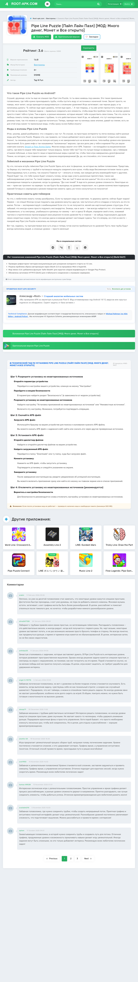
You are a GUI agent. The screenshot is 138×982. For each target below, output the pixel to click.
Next (88, 858)
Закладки (92, 37)
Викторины (39, 65)
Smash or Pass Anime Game (38, 147)
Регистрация (114, 4)
